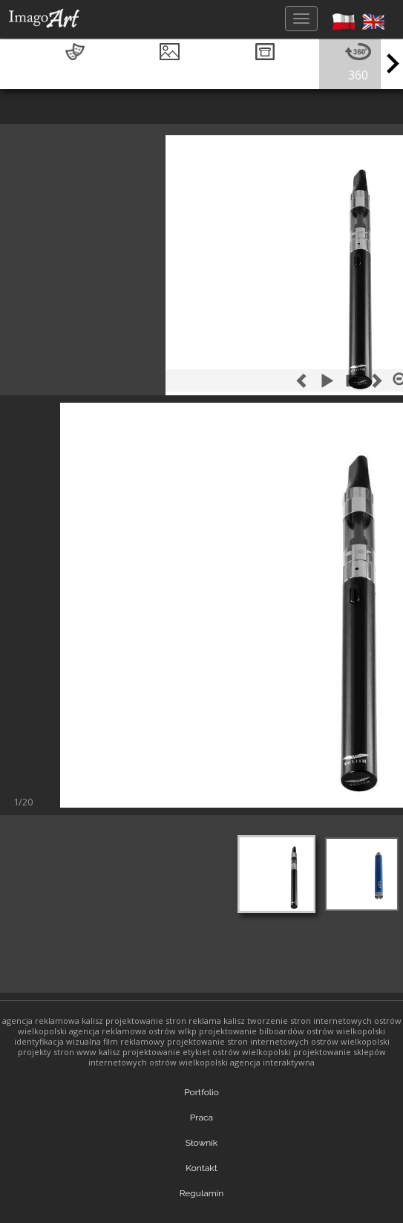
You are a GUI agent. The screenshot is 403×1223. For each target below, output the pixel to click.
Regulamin (202, 1193)
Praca (201, 1117)
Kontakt (201, 1168)
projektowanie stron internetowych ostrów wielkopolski (278, 1041)
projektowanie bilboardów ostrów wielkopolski (292, 1031)
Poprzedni (25, 797)
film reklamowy (134, 1041)
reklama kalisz (217, 1020)
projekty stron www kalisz (69, 1051)
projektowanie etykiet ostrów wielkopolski (206, 1051)
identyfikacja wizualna (57, 1041)
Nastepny (73, 797)
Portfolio (201, 1092)
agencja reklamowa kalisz (52, 1020)
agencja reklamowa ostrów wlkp (133, 1031)
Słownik (201, 1143)
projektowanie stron (145, 1020)
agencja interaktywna (272, 1062)
